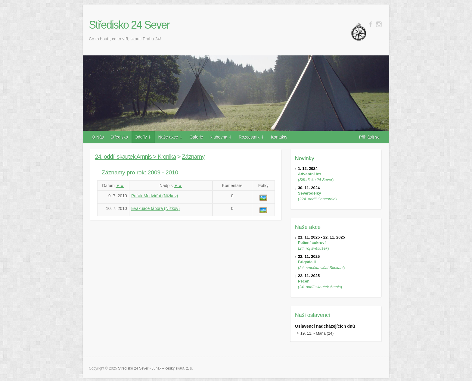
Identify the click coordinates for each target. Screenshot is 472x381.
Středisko (119, 137)
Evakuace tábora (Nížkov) (155, 208)
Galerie (196, 137)
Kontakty (279, 137)
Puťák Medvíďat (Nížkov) (154, 195)
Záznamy (193, 156)
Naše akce (168, 137)
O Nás (98, 137)
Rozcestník (249, 137)
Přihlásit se (369, 137)
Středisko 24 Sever (129, 25)
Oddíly (141, 137)
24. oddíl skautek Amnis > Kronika (135, 156)
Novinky (304, 158)
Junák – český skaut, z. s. (172, 368)
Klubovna (218, 137)
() (316, 174)
